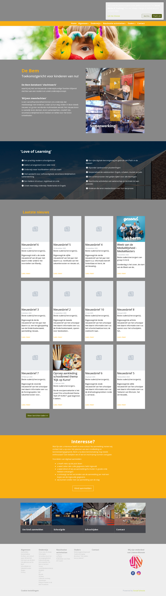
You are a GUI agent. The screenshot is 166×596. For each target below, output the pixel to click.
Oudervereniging (79, 554)
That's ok (157, 16)
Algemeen (83, 23)
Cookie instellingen (30, 590)
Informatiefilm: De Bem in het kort (44, 563)
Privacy (23, 572)
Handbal (59, 557)
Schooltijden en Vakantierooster (26, 567)
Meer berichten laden (38, 415)
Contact (141, 23)
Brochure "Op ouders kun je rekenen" (81, 557)
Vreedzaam (42, 580)
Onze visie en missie (45, 552)
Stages (23, 570)
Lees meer (26, 273)
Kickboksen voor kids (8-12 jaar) (63, 560)
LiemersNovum (138, 552)
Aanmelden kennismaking (25, 553)
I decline (146, 16)
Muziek (41, 574)
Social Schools (139, 590)
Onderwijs (95, 23)
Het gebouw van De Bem (27, 563)
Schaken (41, 576)
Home (73, 23)
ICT (40, 572)
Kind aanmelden (83, 488)
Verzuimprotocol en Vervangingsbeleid (45, 557)
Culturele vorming (44, 578)
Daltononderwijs (44, 560)
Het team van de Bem (28, 560)
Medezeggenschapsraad (81, 552)
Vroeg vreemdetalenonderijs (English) (46, 568)
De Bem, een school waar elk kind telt (27, 557)
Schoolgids (42, 554)
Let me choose (114, 16)
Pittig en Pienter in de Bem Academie (45, 583)
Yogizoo (59, 555)
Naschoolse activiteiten (114, 23)
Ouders (131, 23)
